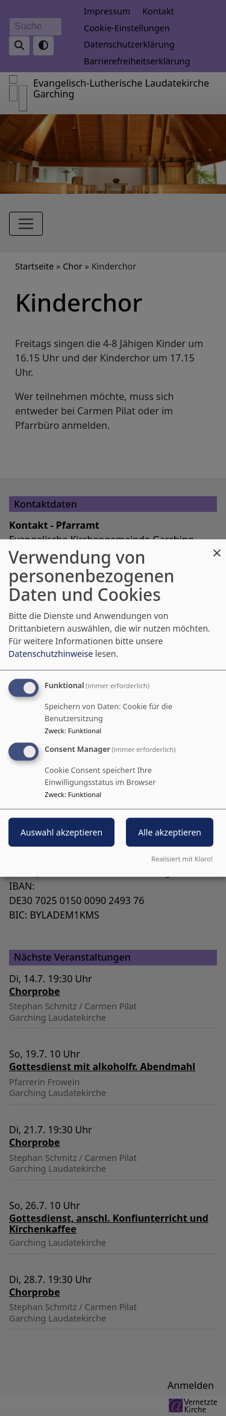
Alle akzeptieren (169, 832)
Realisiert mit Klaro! (182, 858)
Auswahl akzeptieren (61, 832)
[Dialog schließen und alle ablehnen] (217, 547)
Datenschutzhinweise (50, 653)
